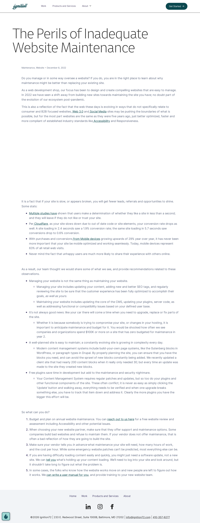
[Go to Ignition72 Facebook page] (112, 506)
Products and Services (61, 6)
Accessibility (101, 121)
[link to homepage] (20, 6)
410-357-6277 (161, 517)
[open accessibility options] (6, 516)
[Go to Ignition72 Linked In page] (88, 506)
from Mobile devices (86, 239)
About (127, 496)
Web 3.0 (77, 111)
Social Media (98, 111)
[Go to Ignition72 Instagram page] (100, 506)
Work (40, 6)
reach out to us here (120, 419)
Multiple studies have (43, 213)
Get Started (175, 6)
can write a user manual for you (67, 475)
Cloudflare (40, 224)
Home (72, 496)
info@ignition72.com (138, 517)
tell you (51, 460)
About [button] (82, 6)
